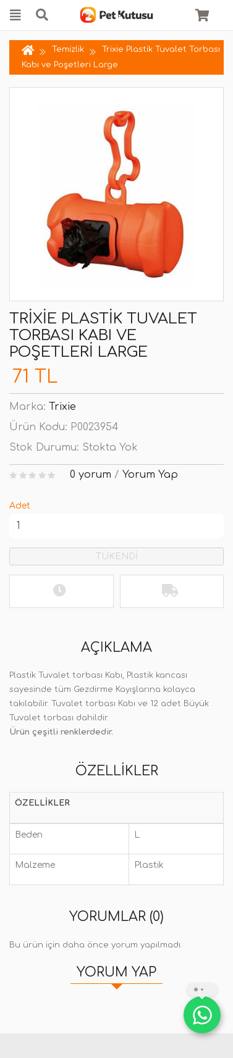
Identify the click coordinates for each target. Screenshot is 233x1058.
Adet (19, 505)
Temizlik (69, 49)
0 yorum (90, 474)
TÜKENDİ (117, 556)
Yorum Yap (150, 474)
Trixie (62, 406)
